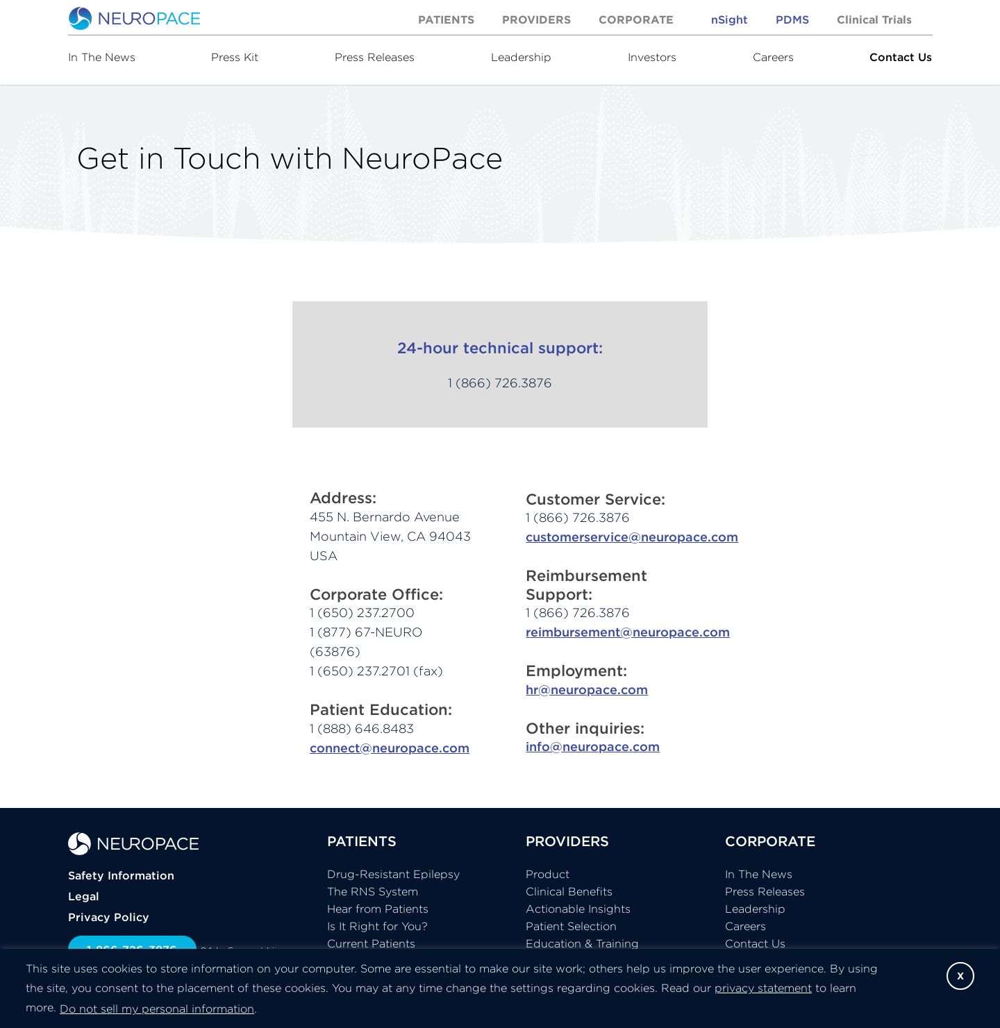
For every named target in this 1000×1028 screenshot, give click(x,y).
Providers (536, 19)
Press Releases (375, 57)
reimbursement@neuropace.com (628, 632)
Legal (83, 896)
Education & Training (582, 943)
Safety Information (121, 875)
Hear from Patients (377, 909)
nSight (729, 19)
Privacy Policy (108, 917)
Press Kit (234, 57)
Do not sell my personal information (157, 1009)
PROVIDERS (567, 841)
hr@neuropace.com (587, 690)
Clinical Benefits (569, 891)
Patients (446, 19)
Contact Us (900, 57)
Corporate (636, 19)
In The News (101, 57)
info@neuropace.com (593, 747)
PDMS (792, 19)
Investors (652, 57)
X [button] (960, 976)
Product (547, 874)
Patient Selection (571, 926)
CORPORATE (770, 841)
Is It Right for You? (377, 926)
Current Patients (371, 943)
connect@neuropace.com (389, 748)
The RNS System (372, 891)
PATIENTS (362, 841)
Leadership (521, 57)
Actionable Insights (578, 909)
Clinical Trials (874, 19)
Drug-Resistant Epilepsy (393, 874)
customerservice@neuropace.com (632, 537)
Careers (773, 57)
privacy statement (763, 988)
